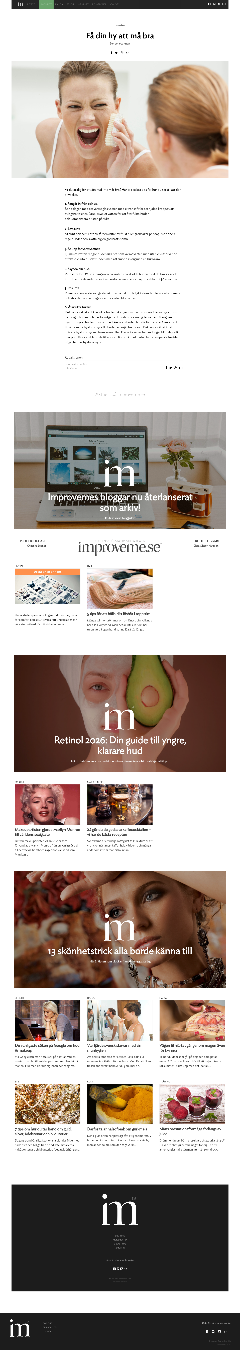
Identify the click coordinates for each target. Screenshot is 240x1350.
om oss (120, 1236)
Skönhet (45, 5)
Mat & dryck (95, 782)
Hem (20, 4)
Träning (164, 1082)
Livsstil (32, 5)
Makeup (19, 782)
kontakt (120, 1248)
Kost (90, 1082)
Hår (89, 566)
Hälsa (59, 5)
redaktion (120, 1244)
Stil (17, 1082)
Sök (202, 4)
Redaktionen (74, 357)
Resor (70, 5)
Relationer (99, 5)
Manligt (82, 5)
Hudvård (120, 25)
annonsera (120, 1240)
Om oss (114, 5)
